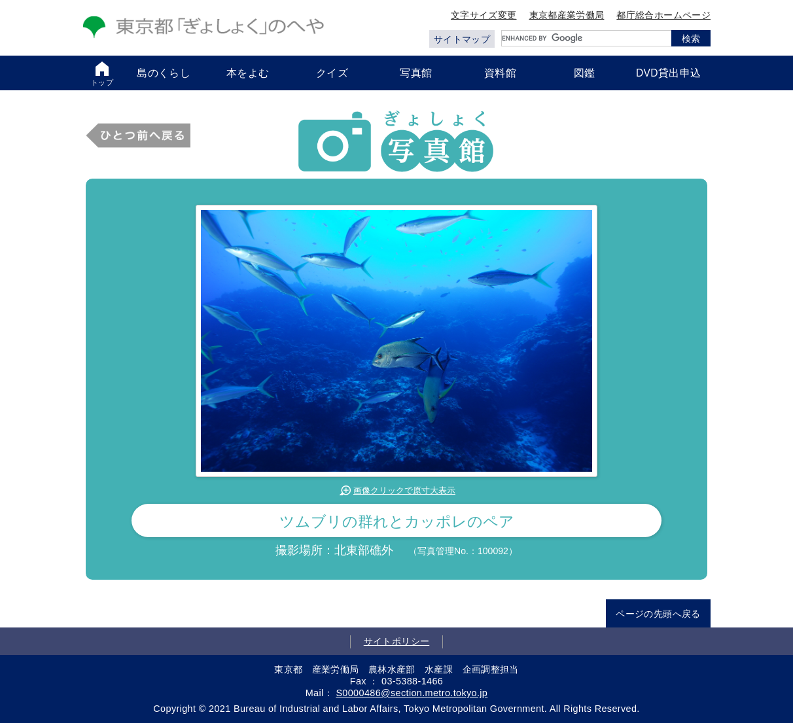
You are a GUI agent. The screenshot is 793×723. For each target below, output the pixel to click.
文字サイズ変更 (484, 15)
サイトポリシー (397, 641)
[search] (586, 38)
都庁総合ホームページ (663, 15)
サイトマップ (462, 39)
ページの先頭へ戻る (658, 613)
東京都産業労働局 (567, 15)
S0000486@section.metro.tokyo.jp (411, 693)
